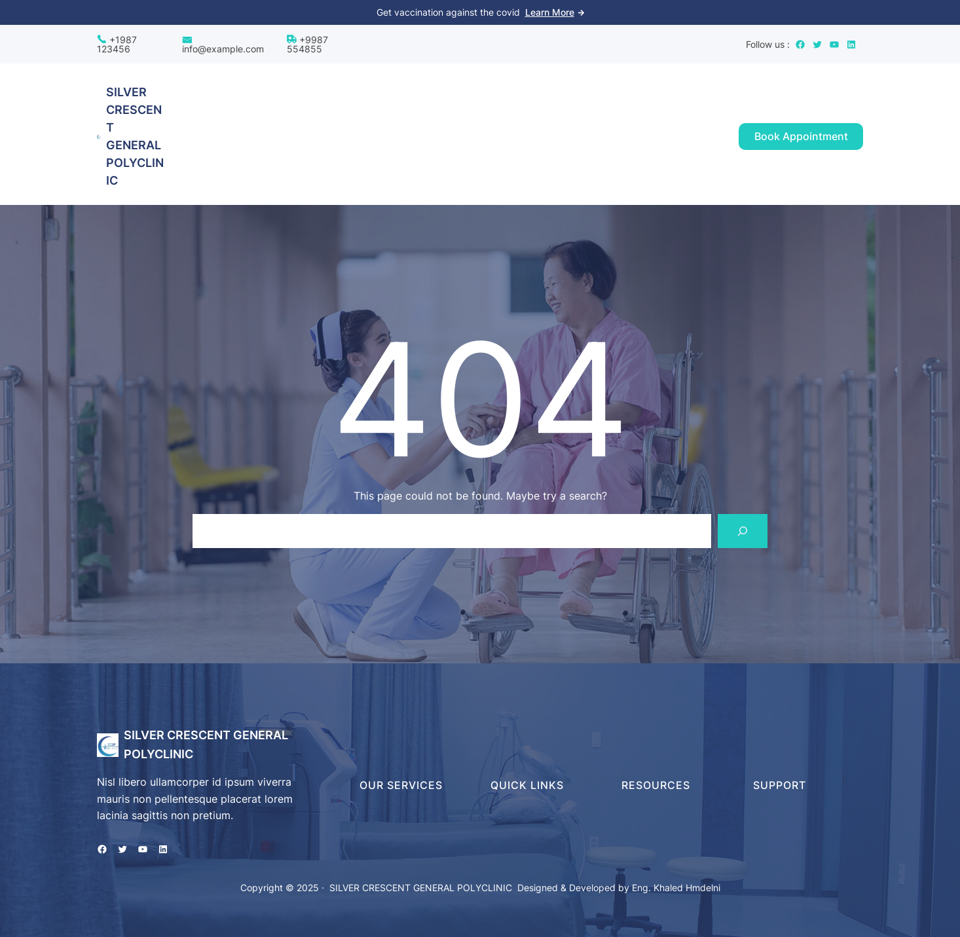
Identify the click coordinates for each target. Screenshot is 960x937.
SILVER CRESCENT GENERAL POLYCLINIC (420, 887)
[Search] (742, 531)
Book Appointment (801, 136)
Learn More (549, 12)
